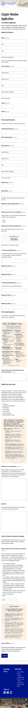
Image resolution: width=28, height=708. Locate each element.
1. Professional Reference (11, 250)
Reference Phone (8, 266)
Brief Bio (3, 504)
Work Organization (9, 137)
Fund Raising (6, 409)
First (2, 44)
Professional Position (9, 129)
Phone (5, 103)
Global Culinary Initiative (9, 415)
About (18, 686)
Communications (7, 413)
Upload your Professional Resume (13, 226)
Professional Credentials (7, 57)
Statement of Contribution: (11, 466)
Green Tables (6, 411)
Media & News (20, 684)
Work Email (7, 191)
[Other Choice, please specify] (9, 600)
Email (5, 111)
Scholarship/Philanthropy (9, 406)
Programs (5, 404)
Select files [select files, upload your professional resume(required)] (14, 239)
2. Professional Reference (11, 283)
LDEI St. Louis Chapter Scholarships (20, 681)
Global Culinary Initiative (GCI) (20, 675)
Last (2, 51)
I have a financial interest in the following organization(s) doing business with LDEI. (13, 566)
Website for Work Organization (12, 204)
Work (4, 222)
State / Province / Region (7, 92)
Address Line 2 (5, 79)
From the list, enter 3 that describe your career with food (12, 371)
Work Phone (7, 182)
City (2, 85)
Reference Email (8, 274)
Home (4, 220)
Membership (6, 407)
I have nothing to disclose (9, 563)
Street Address (5, 72)
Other (4, 595)
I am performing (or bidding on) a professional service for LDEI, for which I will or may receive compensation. (14, 592)
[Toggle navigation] (25, 3)
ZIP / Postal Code (5, 98)
